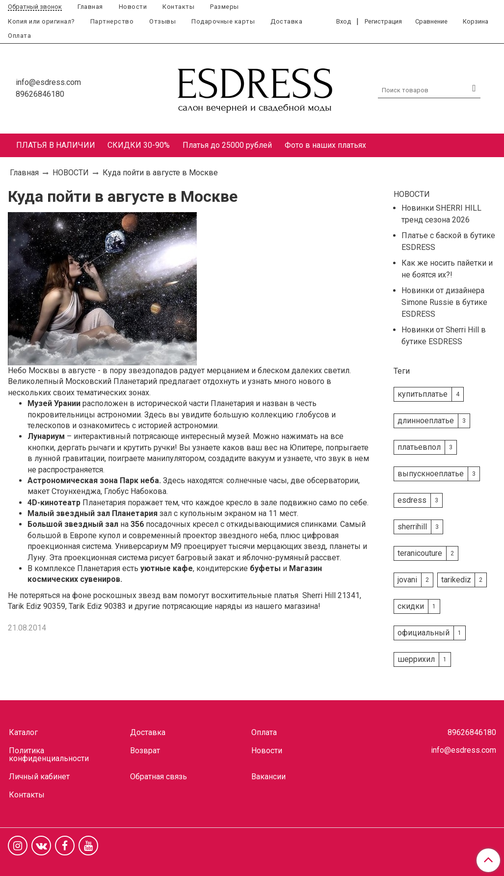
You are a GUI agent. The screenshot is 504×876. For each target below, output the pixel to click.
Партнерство (112, 21)
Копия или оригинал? (41, 21)
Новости (133, 6)
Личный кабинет (39, 776)
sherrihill (412, 526)
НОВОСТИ (71, 172)
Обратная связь (158, 776)
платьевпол (419, 447)
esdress (412, 500)
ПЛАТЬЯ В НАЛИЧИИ (55, 145)
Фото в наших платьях (325, 145)
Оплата (19, 35)
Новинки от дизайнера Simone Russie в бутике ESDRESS (444, 302)
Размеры (224, 6)
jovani (407, 579)
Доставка (286, 21)
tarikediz (456, 579)
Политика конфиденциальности (49, 754)
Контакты (178, 6)
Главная (90, 6)
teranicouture (420, 553)
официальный (424, 632)
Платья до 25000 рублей (227, 145)
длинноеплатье (426, 420)
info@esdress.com (48, 82)
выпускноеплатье (431, 473)
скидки (411, 606)
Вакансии (268, 776)
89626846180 (40, 94)
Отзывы (162, 21)
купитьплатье (423, 394)
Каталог (23, 732)
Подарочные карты (223, 21)
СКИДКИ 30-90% (138, 145)
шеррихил (416, 659)
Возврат (145, 750)
